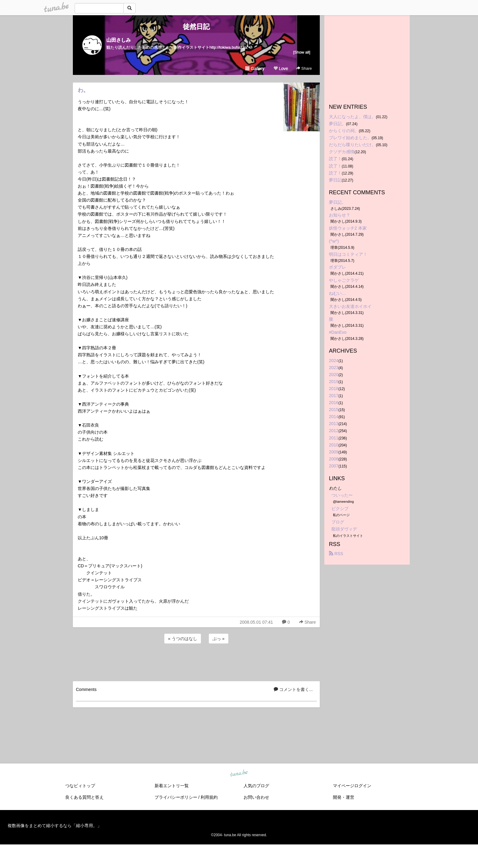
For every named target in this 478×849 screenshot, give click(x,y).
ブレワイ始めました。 (350, 137)
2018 (333, 388)
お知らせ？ (339, 215)
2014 (333, 416)
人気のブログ (256, 785)
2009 (333, 451)
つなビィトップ (80, 785)
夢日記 (335, 180)
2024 (333, 360)
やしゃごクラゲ (344, 280)
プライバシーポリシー (176, 797)
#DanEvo (338, 332)
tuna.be (238, 773)
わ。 (83, 90)
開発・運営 (343, 797)
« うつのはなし (182, 638)
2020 (333, 374)
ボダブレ (337, 267)
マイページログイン (352, 785)
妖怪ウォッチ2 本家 (348, 228)
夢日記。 (337, 123)
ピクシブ (339, 508)
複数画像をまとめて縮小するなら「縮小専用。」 (55, 825)
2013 (333, 423)
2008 (333, 458)
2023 (333, 367)
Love (280, 68)
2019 (333, 381)
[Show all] (301, 52)
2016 (333, 402)
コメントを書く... (293, 689)
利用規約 (209, 797)
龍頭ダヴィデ (344, 529)
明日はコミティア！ (348, 254)
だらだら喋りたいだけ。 (352, 144)
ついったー (342, 495)
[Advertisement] (196, 661)
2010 (333, 444)
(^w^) (334, 241)
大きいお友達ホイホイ (350, 306)
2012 (333, 430)
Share (304, 68)
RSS (336, 553)
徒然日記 (196, 26)
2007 (333, 465)
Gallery (254, 68)
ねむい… (337, 293)
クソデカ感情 (342, 151)
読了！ (335, 158)
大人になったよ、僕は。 (352, 116)
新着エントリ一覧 (172, 785)
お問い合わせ (256, 797)
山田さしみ (118, 40)
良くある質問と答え (84, 797)
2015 (333, 409)
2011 (333, 437)
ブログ (337, 522)
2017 (333, 395)
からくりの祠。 (344, 130)
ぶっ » (218, 638)
